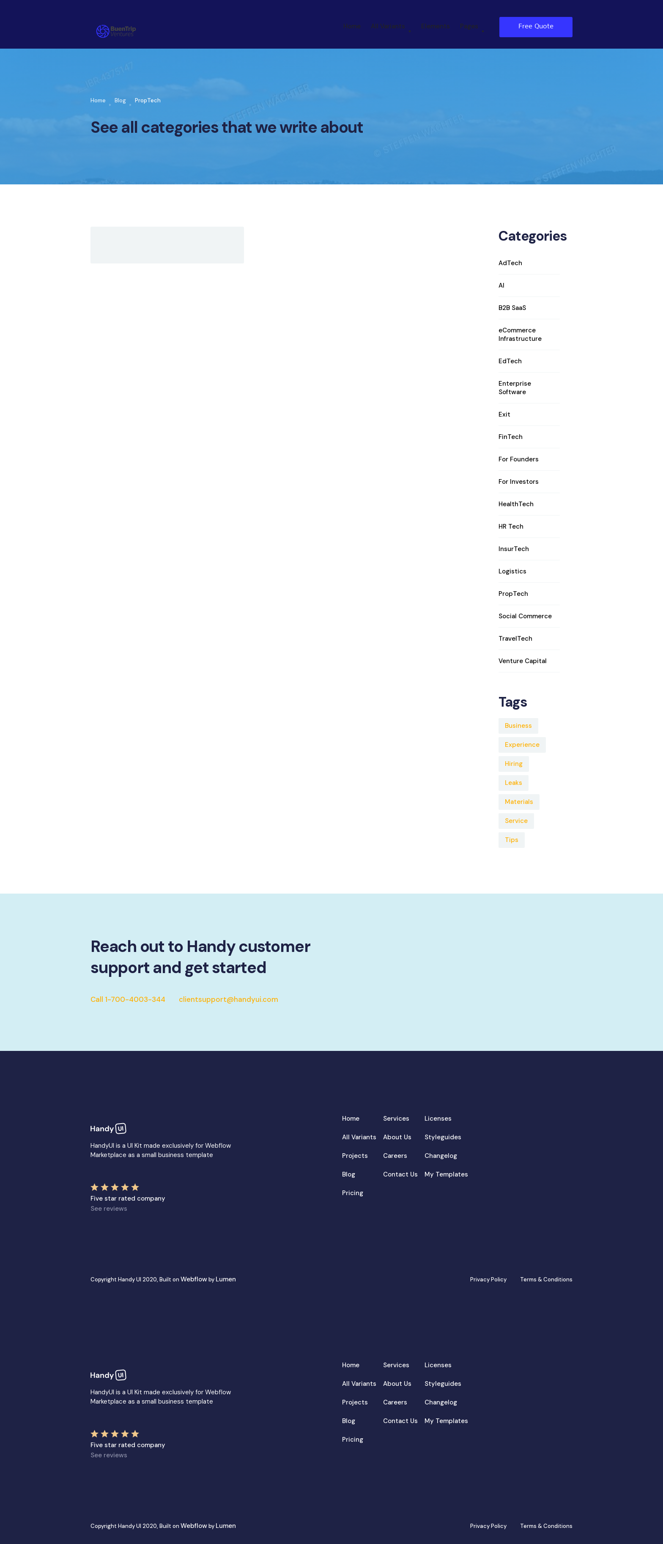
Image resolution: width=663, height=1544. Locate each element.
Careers (395, 1156)
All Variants (359, 1137)
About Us (397, 1137)
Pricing (352, 1193)
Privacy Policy (488, 1279)
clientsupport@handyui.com (228, 999)
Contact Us (400, 1174)
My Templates (446, 1174)
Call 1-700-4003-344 (127, 999)
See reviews (108, 1208)
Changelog (441, 1156)
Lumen (226, 1279)
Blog (120, 100)
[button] (391, 27)
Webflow (194, 1279)
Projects (355, 1156)
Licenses (438, 1118)
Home (352, 26)
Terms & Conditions (546, 1279)
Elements (435, 26)
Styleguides (443, 1137)
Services (396, 1118)
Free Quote (535, 26)
